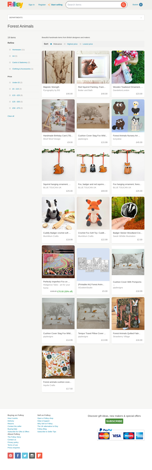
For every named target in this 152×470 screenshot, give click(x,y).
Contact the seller (14, 426)
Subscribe (114, 421)
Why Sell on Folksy (45, 424)
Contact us (12, 440)
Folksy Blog (42, 429)
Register (42, 5)
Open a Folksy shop (45, 418)
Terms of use (13, 445)
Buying (12, 429)
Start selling (56, 5)
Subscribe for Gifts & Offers (18, 432)
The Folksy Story (14, 437)
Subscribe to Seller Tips (46, 432)
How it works (13, 418)
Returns (11, 424)
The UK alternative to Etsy (47, 426)
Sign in (31, 5)
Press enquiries (14, 448)
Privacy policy (13, 442)
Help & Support (43, 421)
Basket (138, 4)
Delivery (11, 421)
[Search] (123, 4)
